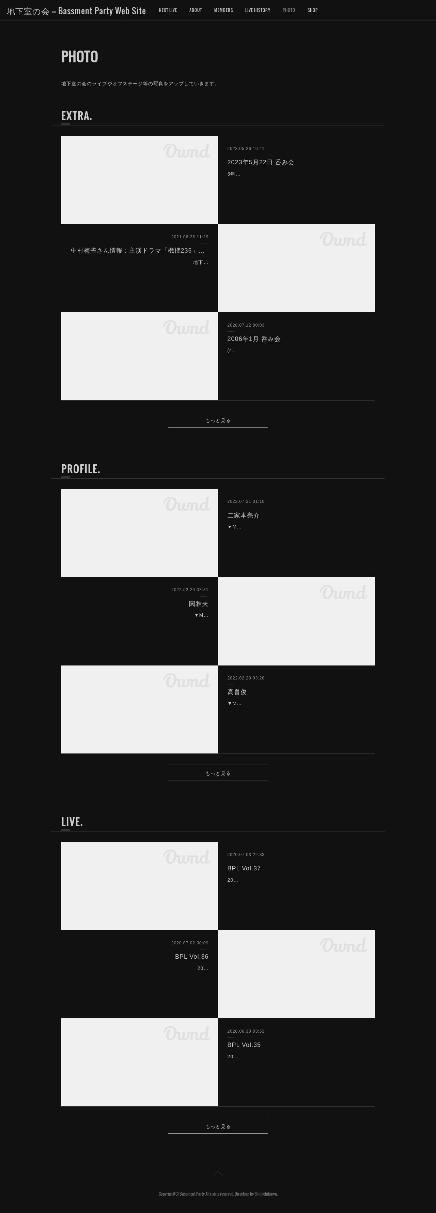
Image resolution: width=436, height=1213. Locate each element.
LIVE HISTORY (257, 10)
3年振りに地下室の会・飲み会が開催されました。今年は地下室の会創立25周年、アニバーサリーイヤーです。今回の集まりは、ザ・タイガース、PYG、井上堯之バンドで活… (295, 182)
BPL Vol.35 (244, 1050)
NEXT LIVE (168, 10)
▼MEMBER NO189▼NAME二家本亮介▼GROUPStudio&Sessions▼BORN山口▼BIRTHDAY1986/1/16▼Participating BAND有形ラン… (294, 538)
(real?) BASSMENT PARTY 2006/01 (271, 350)
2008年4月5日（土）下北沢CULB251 (165, 974)
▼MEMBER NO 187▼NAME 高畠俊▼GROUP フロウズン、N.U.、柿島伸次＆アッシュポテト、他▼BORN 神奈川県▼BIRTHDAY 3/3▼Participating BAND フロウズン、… (295, 715)
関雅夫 (198, 606)
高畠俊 (237, 694)
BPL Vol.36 (191, 962)
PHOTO (289, 10)
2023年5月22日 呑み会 (261, 162)
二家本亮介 (244, 518)
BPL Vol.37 (244, 874)
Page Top (218, 1183)
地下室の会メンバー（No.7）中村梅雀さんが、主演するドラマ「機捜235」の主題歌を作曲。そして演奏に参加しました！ (140, 270)
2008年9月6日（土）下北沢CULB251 (271, 885)
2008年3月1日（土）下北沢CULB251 (271, 1062)
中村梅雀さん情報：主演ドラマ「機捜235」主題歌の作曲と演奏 (140, 250)
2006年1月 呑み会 (254, 338)
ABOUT (195, 10)
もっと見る (218, 420)
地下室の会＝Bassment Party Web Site (76, 10)
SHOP (313, 10)
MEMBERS (223, 10)
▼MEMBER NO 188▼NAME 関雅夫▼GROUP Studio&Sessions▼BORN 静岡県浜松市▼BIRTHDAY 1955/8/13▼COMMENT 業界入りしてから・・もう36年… (141, 626)
